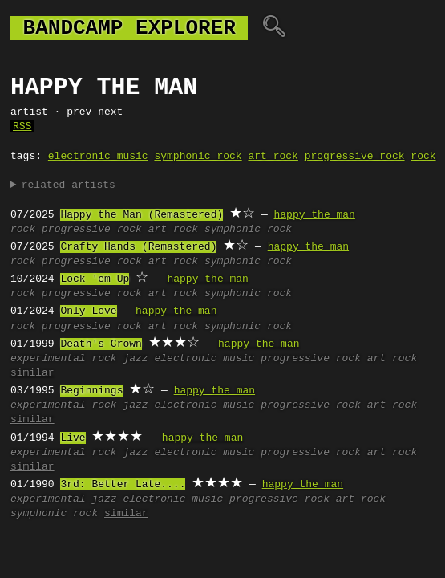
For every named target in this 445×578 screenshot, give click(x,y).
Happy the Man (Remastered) (141, 215)
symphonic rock (197, 156)
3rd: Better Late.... (122, 485)
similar (32, 373)
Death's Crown (100, 344)
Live (72, 438)
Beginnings (91, 391)
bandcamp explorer (129, 28)
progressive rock (355, 156)
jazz (135, 359)
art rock (272, 156)
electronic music (98, 156)
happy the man (313, 215)
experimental (48, 359)
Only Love (88, 311)
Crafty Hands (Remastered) (138, 247)
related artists (68, 185)
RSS (22, 127)
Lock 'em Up (94, 279)
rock (423, 156)
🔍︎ (274, 28)
